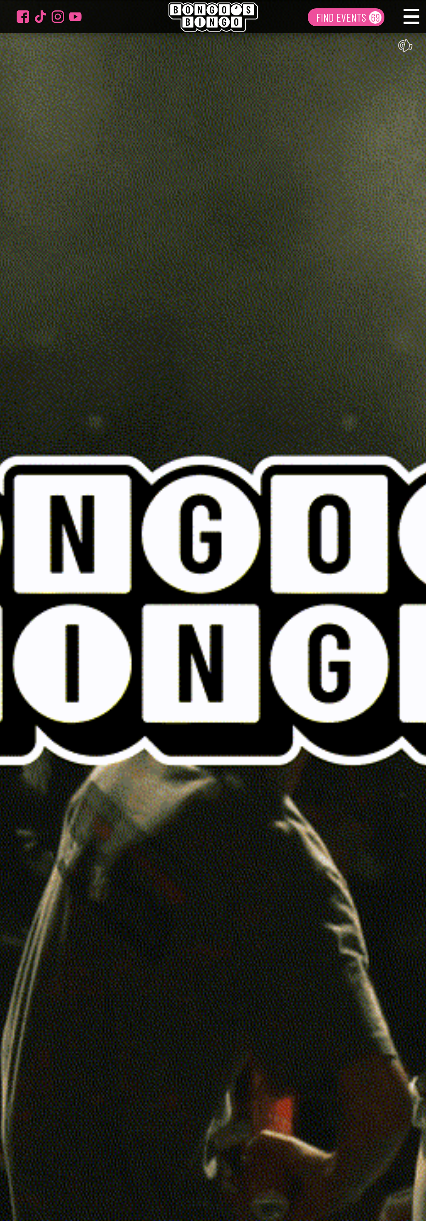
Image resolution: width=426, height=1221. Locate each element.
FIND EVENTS (342, 17)
